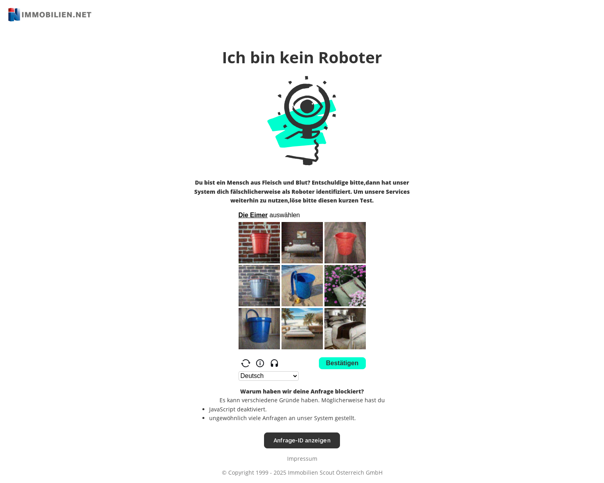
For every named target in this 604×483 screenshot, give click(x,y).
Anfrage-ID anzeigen (302, 440)
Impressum (302, 458)
